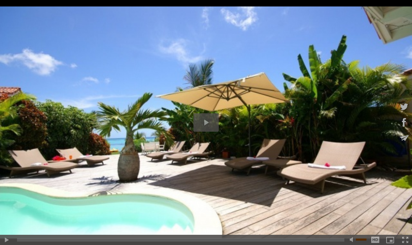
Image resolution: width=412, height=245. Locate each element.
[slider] (180, 240)
